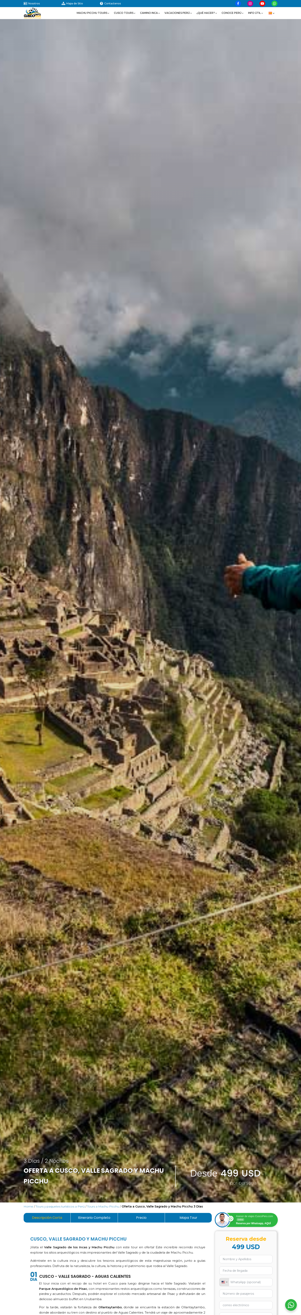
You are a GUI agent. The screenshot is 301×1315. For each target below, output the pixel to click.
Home (28, 1206)
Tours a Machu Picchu (103, 1206)
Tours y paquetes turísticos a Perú (60, 1206)
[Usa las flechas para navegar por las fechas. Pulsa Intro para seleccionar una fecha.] (245, 1270)
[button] (93, 13)
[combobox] (224, 1282)
